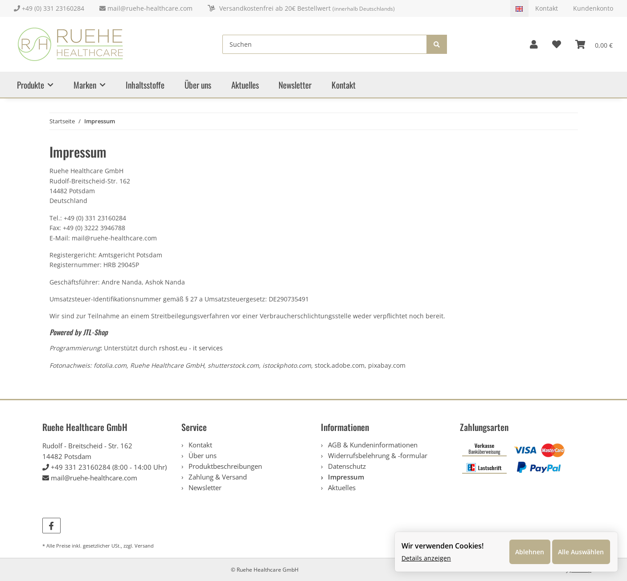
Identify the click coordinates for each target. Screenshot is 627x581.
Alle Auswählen (578, 549)
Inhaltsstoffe (145, 84)
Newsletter (295, 84)
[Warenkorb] (594, 44)
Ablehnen (524, 549)
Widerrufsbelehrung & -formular (376, 455)
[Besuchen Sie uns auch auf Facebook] (51, 525)
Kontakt (547, 8)
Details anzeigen (424, 556)
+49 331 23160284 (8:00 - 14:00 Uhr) (109, 467)
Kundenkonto (593, 8)
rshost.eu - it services (191, 348)
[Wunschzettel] (556, 44)
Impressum (345, 476)
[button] (534, 44)
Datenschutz (346, 466)
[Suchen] (324, 44)
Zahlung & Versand (217, 476)
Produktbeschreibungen (224, 466)
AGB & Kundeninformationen (372, 444)
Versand (144, 545)
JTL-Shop (95, 332)
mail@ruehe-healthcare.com (146, 8)
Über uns (197, 84)
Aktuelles (245, 84)
